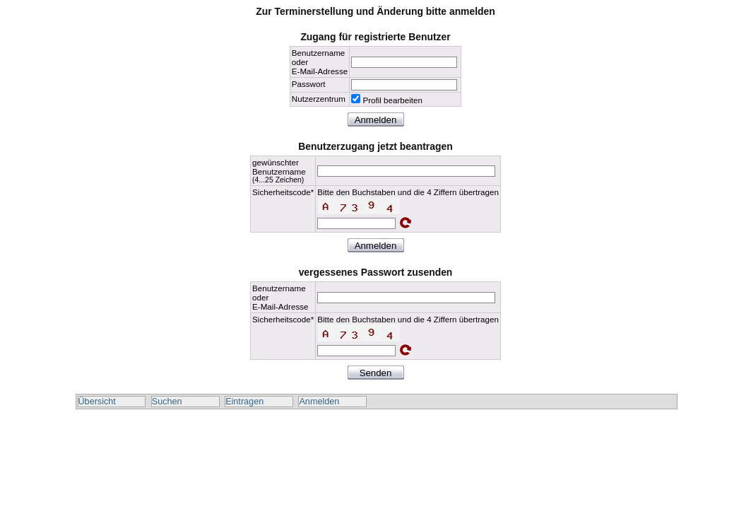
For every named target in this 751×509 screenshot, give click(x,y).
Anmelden (319, 401)
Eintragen (244, 401)
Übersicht (97, 401)
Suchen (167, 401)
